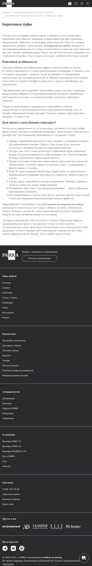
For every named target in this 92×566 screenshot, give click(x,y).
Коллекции (7, 302)
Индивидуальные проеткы (15, 375)
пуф (34, 81)
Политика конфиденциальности (17, 370)
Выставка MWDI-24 (11, 446)
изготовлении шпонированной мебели (62, 204)
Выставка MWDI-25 (11, 441)
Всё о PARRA (8, 456)
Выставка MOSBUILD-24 (14, 451)
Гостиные (6, 282)
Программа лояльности (13, 340)
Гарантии (6, 355)
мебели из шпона (52, 557)
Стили (5, 307)
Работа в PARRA (10, 408)
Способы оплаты (10, 350)
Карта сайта (8, 504)
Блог (4, 461)
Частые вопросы (10, 365)
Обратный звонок (11, 494)
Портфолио (8, 418)
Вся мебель (8, 312)
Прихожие (7, 292)
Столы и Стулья (9, 297)
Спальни (6, 287)
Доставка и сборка (11, 345)
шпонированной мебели (57, 45)
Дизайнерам (8, 398)
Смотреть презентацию (39, 258)
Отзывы (6, 360)
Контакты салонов (11, 499)
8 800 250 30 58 (10, 489)
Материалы (8, 413)
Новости (6, 466)
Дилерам (7, 403)
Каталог (6, 317)
